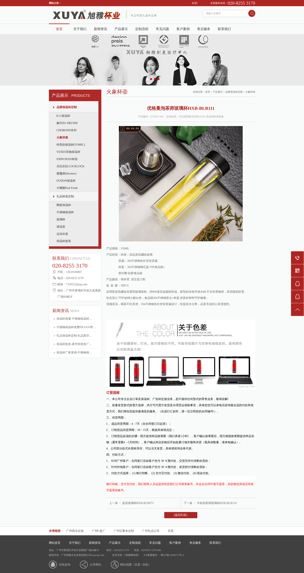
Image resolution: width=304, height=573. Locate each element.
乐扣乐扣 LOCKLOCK (71, 166)
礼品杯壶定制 (65, 196)
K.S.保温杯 (63, 115)
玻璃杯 (61, 219)
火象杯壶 (62, 137)
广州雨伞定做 (75, 530)
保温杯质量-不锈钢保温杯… (74, 318)
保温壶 (61, 226)
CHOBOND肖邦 (67, 130)
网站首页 (54, 542)
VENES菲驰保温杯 (68, 151)
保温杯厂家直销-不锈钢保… (74, 352)
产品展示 (121, 29)
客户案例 (183, 29)
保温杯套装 (64, 241)
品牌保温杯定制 (67, 107)
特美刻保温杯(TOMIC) (71, 144)
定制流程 (141, 29)
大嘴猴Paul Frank (67, 187)
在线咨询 (64, 564)
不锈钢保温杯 (65, 212)
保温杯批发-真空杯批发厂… (74, 344)
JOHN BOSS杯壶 (67, 159)
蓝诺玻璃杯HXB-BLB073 (138, 503)
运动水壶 (62, 233)
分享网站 (95, 564)
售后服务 (203, 29)
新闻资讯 (100, 29)
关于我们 (79, 29)
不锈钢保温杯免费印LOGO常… (76, 327)
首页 (59, 29)
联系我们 (224, 29)
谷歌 (145, 564)
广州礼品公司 (151, 530)
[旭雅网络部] (132, 555)
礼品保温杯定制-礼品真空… (74, 335)
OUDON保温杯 (66, 180)
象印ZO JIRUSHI (67, 123)
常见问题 (162, 29)
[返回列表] (180, 515)
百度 (171, 530)
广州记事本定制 (124, 530)
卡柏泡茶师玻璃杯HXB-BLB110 (217, 503)
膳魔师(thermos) (66, 173)
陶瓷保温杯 (64, 205)
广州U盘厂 (98, 530)
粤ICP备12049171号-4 (172, 555)
